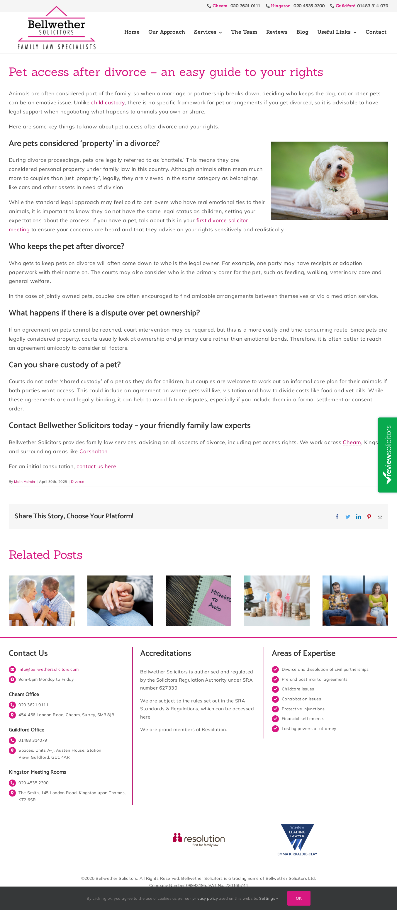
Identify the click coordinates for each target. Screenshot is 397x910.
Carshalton (93, 451)
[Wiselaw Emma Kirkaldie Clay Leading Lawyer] (297, 824)
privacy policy (205, 898)
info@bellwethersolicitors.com (48, 669)
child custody (108, 102)
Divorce (77, 481)
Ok (299, 898)
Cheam (352, 442)
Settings (269, 898)
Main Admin (24, 481)
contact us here (96, 466)
